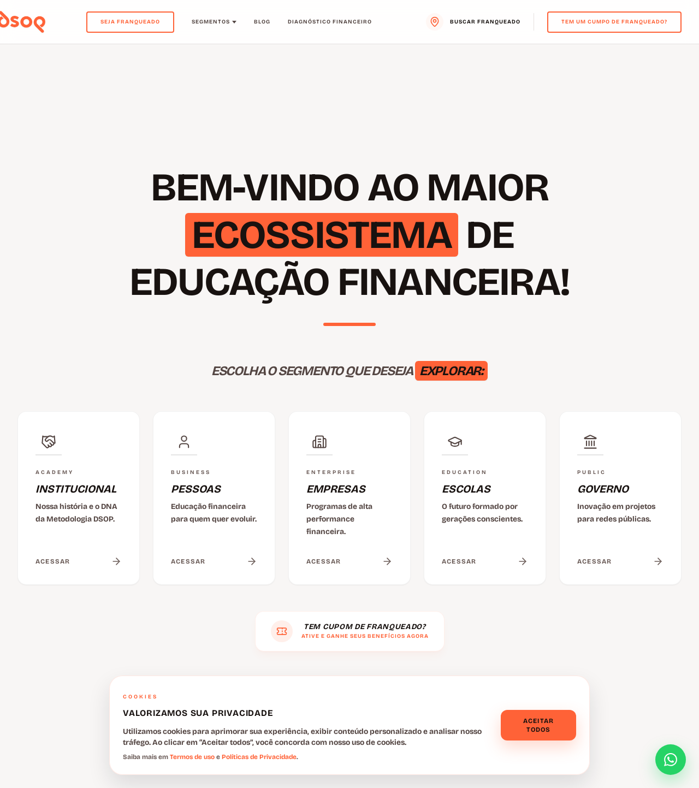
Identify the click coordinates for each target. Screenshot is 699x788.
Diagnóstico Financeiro (330, 22)
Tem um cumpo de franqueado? (614, 22)
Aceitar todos (538, 725)
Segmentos (214, 22)
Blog (262, 22)
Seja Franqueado (130, 22)
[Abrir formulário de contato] (670, 759)
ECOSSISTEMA (322, 235)
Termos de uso (192, 757)
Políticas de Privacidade (259, 757)
